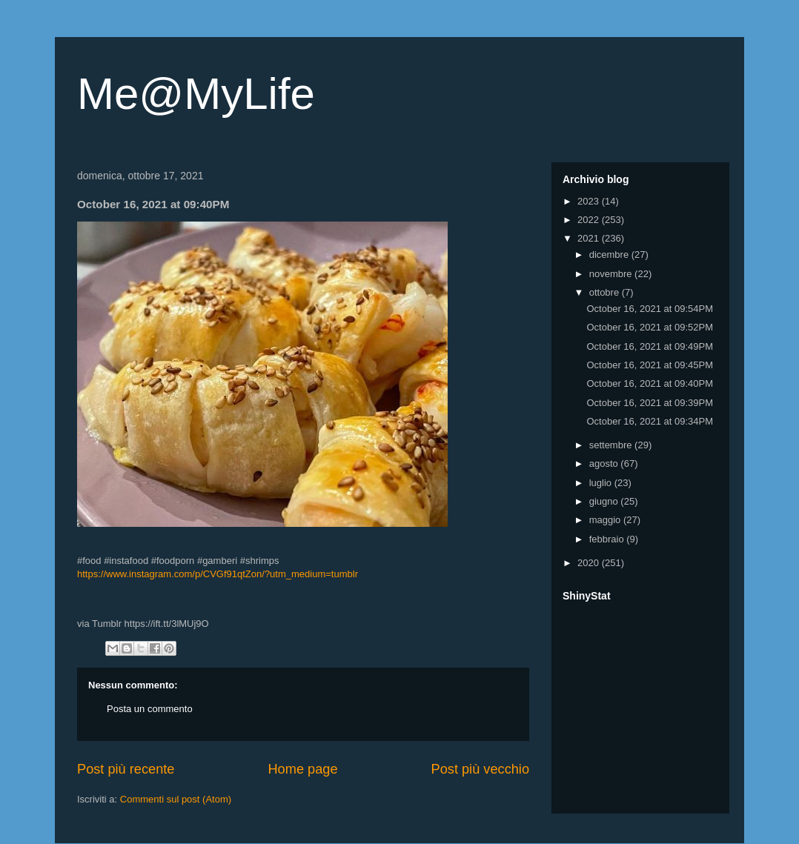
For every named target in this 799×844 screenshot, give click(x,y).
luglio (601, 482)
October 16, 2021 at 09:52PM (649, 327)
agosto (605, 463)
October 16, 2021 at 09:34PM (649, 421)
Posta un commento (150, 708)
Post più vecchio (480, 769)
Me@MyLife (196, 94)
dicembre (610, 254)
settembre (611, 445)
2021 (589, 238)
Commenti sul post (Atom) (175, 799)
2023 (589, 201)
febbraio (608, 539)
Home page (302, 769)
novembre (611, 273)
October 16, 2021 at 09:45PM (649, 365)
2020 (589, 562)
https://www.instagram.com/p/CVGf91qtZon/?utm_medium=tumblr (217, 573)
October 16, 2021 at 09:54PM (649, 308)
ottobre (605, 292)
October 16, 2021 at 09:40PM (649, 383)
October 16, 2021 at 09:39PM (649, 402)
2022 (589, 219)
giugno (605, 501)
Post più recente (125, 769)
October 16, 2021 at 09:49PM (649, 346)
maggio (606, 519)
